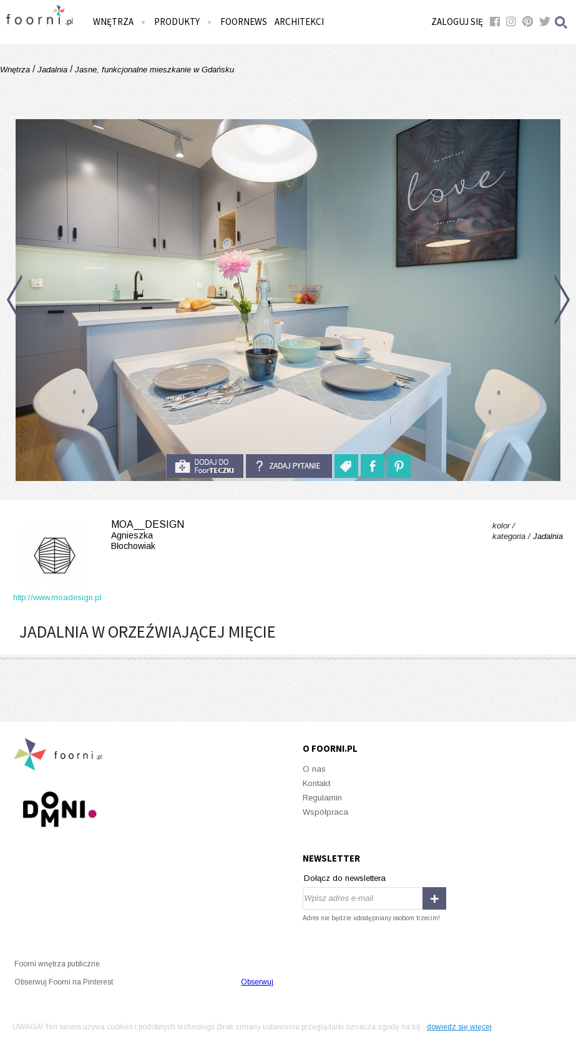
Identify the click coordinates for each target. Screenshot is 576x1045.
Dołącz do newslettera (345, 878)
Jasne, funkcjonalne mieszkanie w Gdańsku (153, 69)
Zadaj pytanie (289, 466)
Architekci (299, 21)
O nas (314, 769)
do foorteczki (204, 466)
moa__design (98, 535)
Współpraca (325, 812)
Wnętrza (120, 21)
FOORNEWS (243, 21)
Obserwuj (257, 982)
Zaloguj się (457, 21)
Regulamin (322, 797)
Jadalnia (52, 69)
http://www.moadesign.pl (57, 597)
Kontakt (316, 783)
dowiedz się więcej (459, 1027)
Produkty (183, 21)
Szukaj (562, 22)
